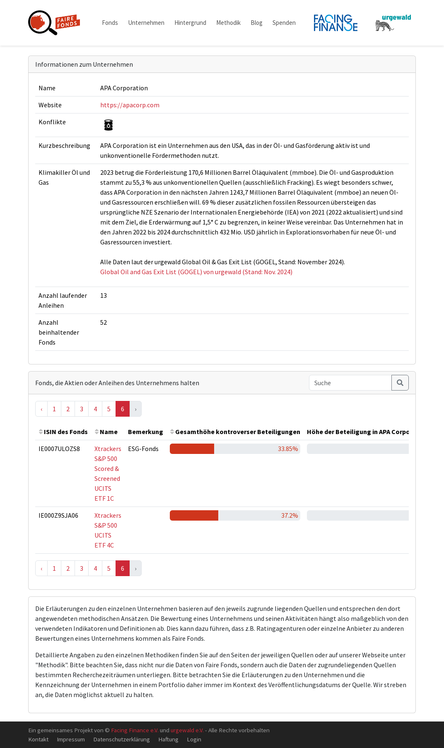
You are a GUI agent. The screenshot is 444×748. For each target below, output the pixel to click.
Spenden (284, 23)
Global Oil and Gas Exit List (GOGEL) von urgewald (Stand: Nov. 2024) (196, 272)
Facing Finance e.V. (135, 730)
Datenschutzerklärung (121, 739)
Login (194, 739)
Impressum (71, 739)
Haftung (168, 739)
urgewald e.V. (187, 730)
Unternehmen (146, 23)
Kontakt (38, 739)
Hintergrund (190, 23)
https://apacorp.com (129, 105)
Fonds (110, 23)
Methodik (228, 23)
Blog (257, 23)
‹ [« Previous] (41, 409)
